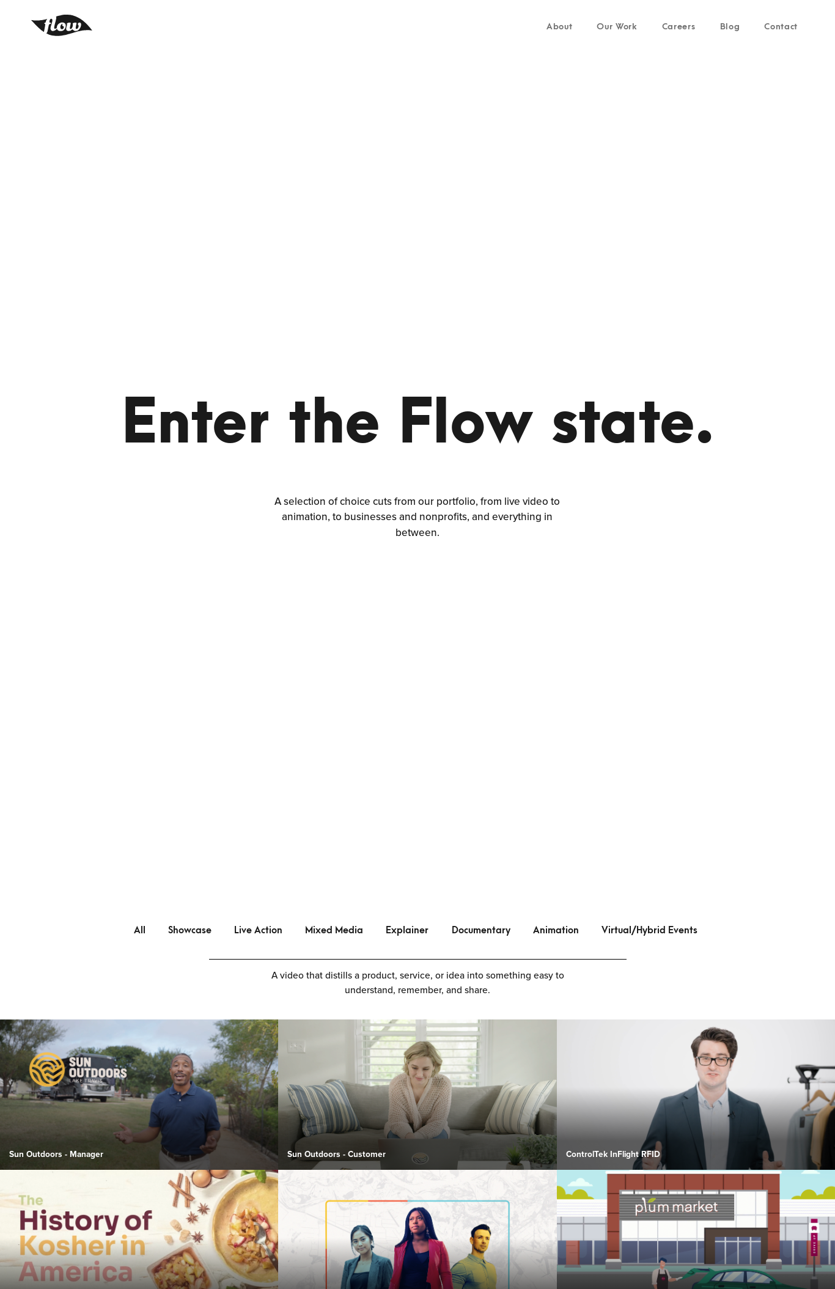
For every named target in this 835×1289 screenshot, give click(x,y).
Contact (781, 27)
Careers (679, 27)
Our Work (617, 27)
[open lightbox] (139, 1094)
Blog (730, 27)
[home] (61, 25)
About (559, 27)
